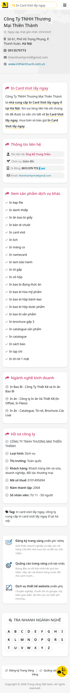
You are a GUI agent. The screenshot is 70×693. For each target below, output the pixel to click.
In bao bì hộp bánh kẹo (25, 299)
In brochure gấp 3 (21, 322)
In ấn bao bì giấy (20, 217)
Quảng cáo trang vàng (39, 563)
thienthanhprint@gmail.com (28, 57)
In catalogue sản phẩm (25, 329)
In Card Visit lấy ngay (28, 5)
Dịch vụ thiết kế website (39, 586)
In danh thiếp (18, 210)
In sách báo (17, 344)
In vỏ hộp (15, 277)
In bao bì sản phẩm (22, 314)
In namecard (18, 255)
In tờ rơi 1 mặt (19, 359)
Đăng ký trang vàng (39, 541)
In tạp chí (15, 351)
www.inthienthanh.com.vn (26, 64)
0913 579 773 (30, 168)
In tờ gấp (15, 269)
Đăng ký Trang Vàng (21, 670)
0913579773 (17, 50)
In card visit (17, 232)
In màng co (17, 247)
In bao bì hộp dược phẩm (27, 307)
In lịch (13, 240)
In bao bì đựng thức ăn (25, 284)
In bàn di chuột (19, 225)
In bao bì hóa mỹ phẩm (25, 292)
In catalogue (18, 336)
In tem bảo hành (20, 262)
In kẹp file (16, 202)
